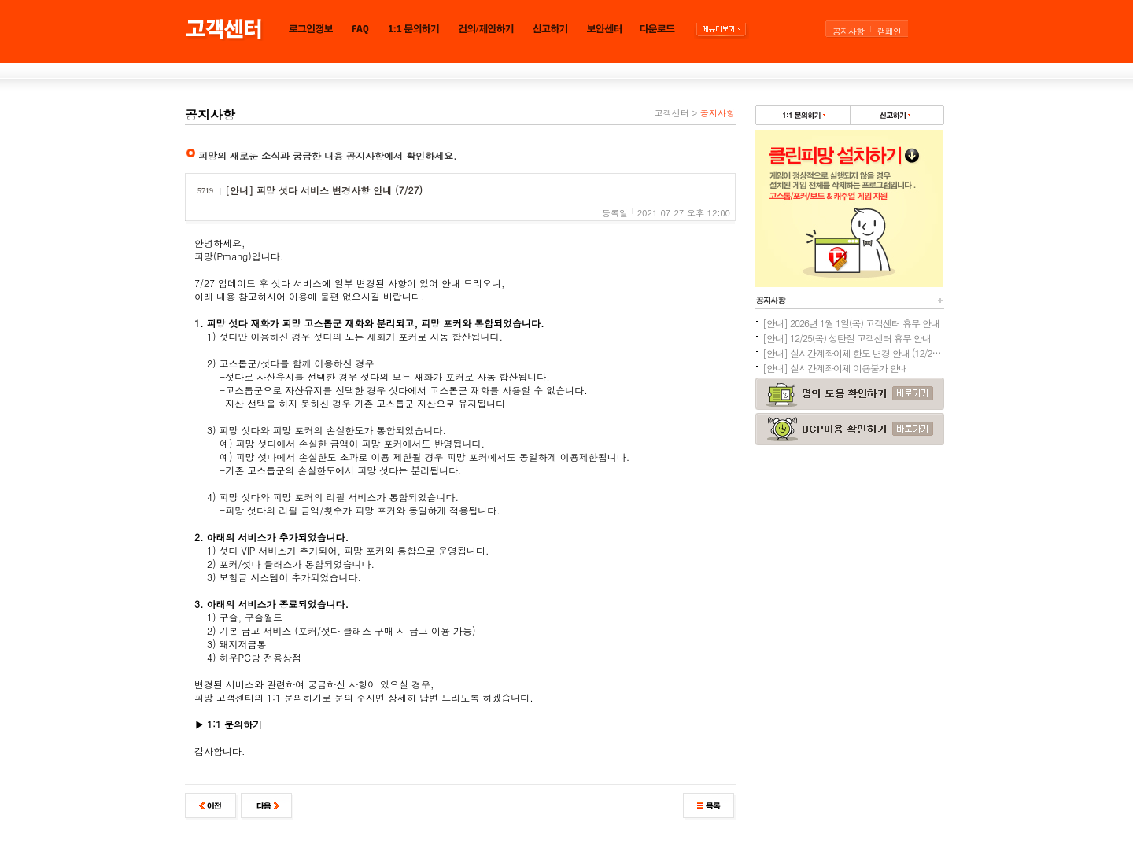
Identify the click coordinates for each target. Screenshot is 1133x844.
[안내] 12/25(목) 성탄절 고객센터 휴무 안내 (846, 338)
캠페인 (889, 31)
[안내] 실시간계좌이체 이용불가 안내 (834, 367)
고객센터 (672, 113)
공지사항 (848, 31)
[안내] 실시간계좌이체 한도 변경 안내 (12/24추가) (852, 352)
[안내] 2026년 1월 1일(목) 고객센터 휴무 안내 (850, 323)
